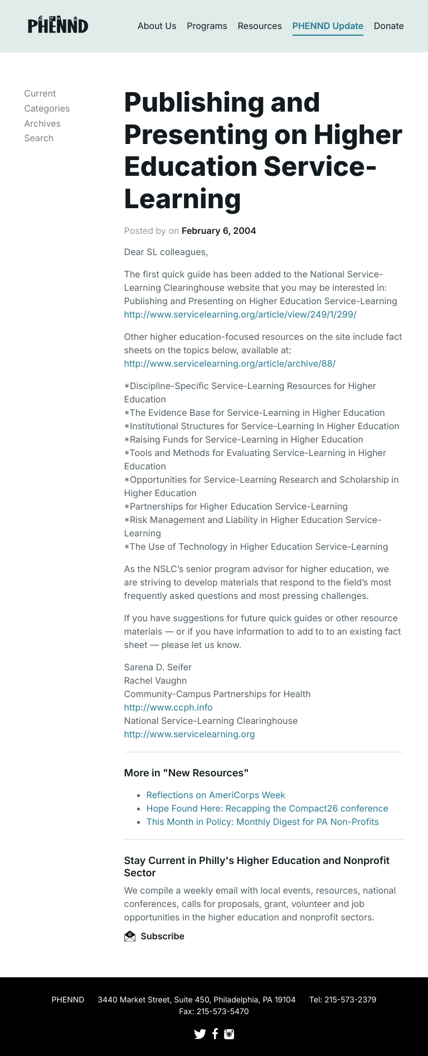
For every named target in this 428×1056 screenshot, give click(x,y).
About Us (157, 25)
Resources (260, 25)
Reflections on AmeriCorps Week (216, 794)
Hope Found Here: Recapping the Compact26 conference (267, 808)
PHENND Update (328, 25)
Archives (42, 123)
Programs (207, 25)
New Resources (206, 773)
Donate (389, 25)
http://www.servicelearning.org (189, 734)
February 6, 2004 (219, 230)
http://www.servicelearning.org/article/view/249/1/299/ (240, 314)
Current (40, 93)
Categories (47, 108)
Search (39, 137)
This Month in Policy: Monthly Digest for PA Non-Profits (263, 821)
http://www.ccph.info (168, 707)
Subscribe (154, 936)
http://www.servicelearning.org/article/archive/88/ (230, 363)
